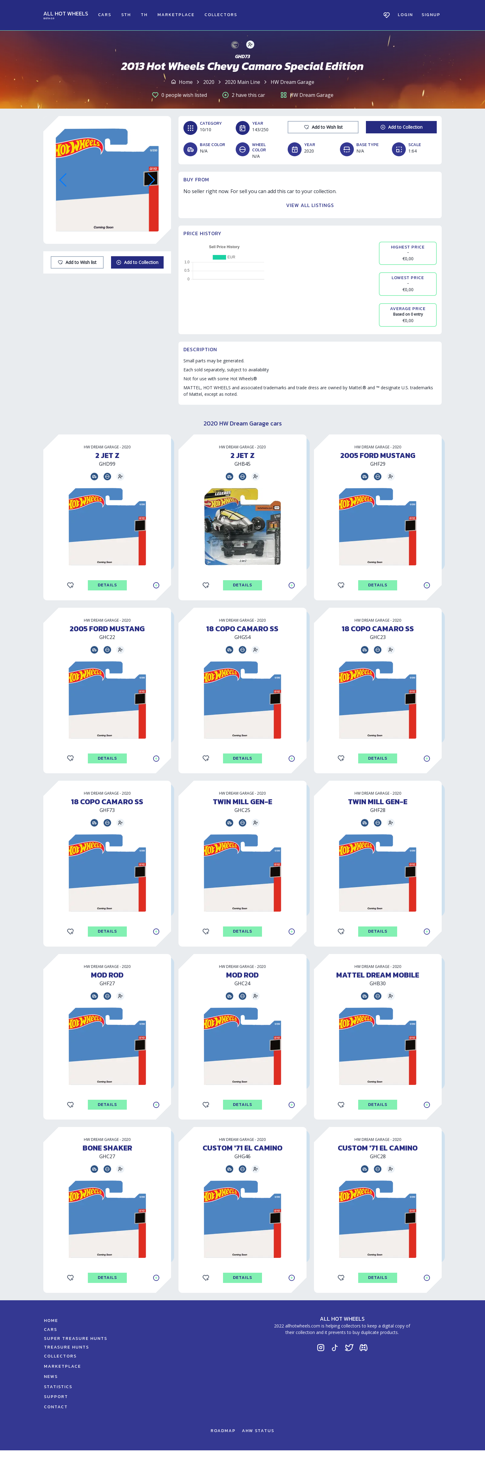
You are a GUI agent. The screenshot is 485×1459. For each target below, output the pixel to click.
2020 (208, 82)
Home (186, 82)
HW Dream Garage (292, 82)
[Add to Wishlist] (77, 262)
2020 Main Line (242, 82)
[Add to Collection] (137, 262)
